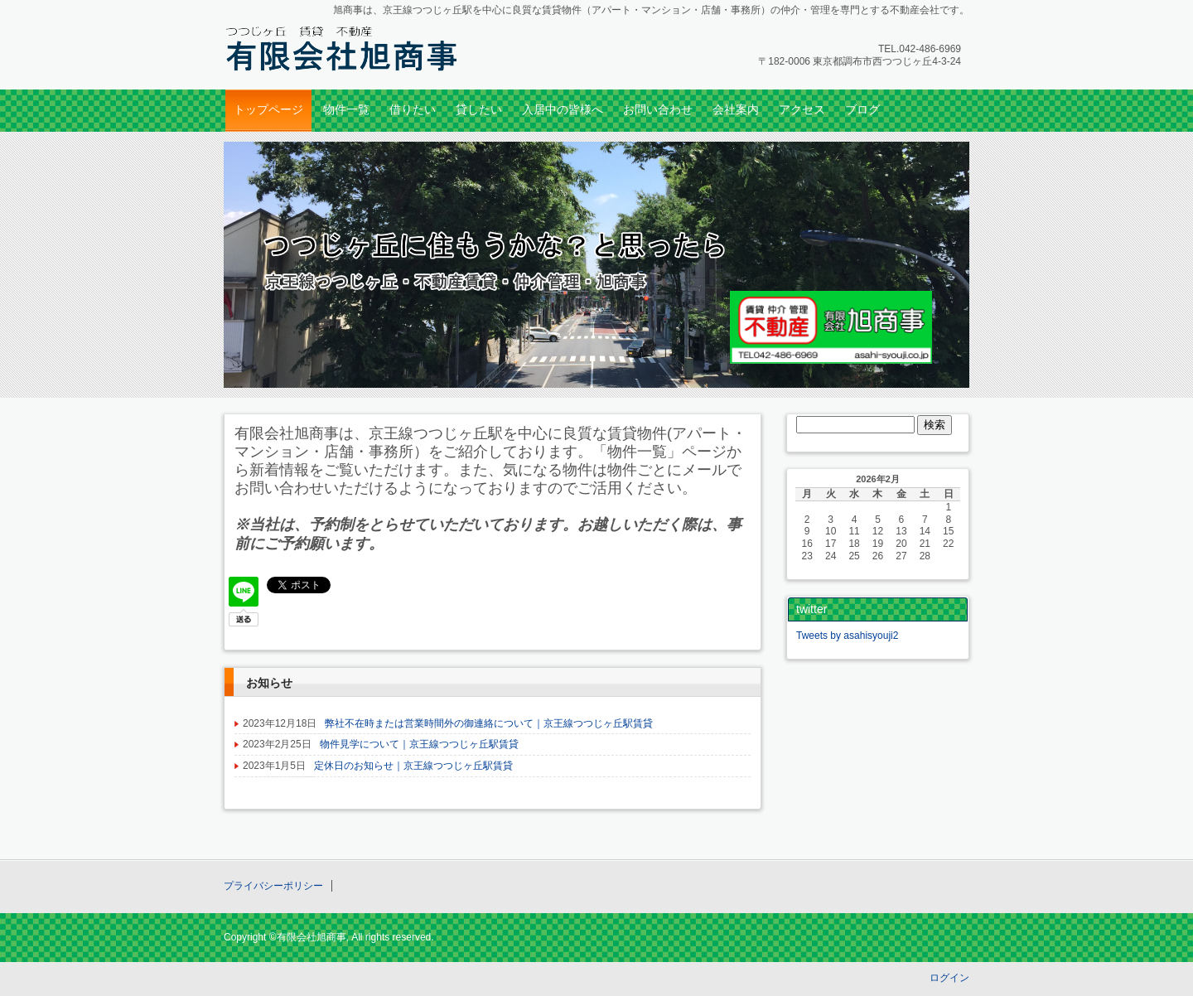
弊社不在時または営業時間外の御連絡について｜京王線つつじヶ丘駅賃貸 (489, 723)
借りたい (412, 109)
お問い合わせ (658, 109)
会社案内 (735, 109)
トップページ (268, 109)
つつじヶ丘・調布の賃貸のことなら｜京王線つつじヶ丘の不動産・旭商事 (340, 46)
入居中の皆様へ (562, 109)
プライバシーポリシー (273, 886)
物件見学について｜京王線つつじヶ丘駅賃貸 (419, 744)
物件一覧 (346, 109)
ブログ (862, 109)
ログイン (949, 978)
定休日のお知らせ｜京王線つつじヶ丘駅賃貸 (413, 765)
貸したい (479, 109)
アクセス (802, 109)
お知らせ (269, 682)
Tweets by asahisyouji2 (847, 635)
